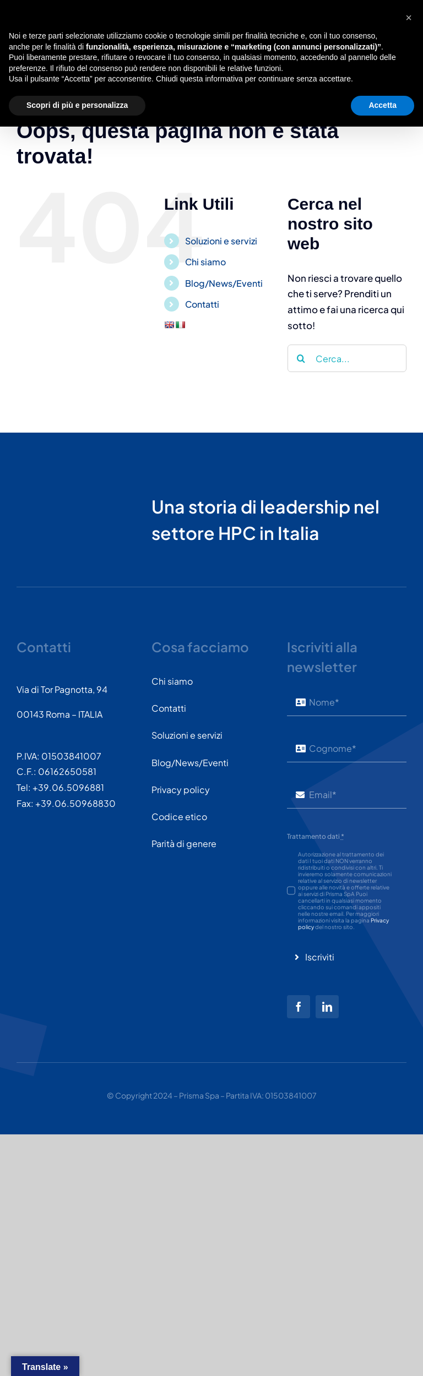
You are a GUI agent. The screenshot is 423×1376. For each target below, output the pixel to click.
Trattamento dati (315, 836)
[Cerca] (301, 358)
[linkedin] (327, 1006)
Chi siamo (205, 261)
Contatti (202, 304)
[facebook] (298, 1006)
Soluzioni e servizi (221, 241)
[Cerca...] (347, 358)
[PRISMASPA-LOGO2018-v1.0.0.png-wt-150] (58, 481)
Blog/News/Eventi (224, 283)
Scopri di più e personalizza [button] (77, 1354)
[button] (408, 1267)
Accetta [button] (382, 1354)
